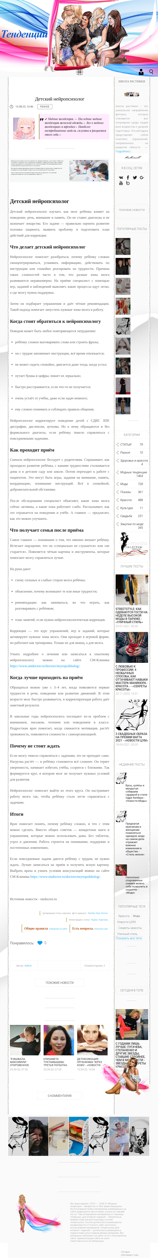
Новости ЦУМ (126, 922)
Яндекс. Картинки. (99, 919)
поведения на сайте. (58, 929)
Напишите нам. (101, 929)
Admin (28, 965)
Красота (123, 916)
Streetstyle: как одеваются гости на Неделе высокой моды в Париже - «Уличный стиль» (132, 616)
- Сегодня (125, 1253)
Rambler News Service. (98, 913)
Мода (136, 916)
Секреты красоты (130, 928)
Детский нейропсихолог (59, 99)
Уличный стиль (127, 934)
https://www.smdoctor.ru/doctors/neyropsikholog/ (44, 666)
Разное (44, 106)
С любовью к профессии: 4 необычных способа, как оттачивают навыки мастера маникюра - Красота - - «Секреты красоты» (132, 678)
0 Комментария (60, 1097)
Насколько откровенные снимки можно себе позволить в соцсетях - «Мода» (137, 885)
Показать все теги (129, 939)
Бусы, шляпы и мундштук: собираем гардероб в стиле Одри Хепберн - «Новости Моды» (136, 793)
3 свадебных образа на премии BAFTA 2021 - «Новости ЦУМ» (132, 738)
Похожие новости (59, 982)
